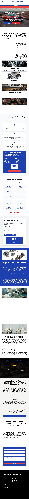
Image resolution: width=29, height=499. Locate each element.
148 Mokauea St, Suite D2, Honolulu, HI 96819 (11, 437)
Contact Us (8, 23)
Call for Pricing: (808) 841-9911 (9, 234)
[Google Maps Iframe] (14, 442)
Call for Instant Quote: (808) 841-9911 (14, 171)
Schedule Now (14, 7)
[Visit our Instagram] (16, 481)
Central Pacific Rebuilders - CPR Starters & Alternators (12, 2)
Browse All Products (14, 212)
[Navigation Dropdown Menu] (27, 2)
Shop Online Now (16, 23)
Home (14, 467)
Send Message (14, 463)
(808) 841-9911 (6, 487)
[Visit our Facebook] (12, 481)
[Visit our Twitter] (14, 481)
